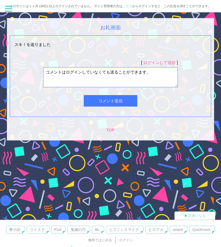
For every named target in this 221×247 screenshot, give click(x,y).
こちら (127, 6)
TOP (110, 130)
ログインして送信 (159, 62)
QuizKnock (201, 229)
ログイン (126, 240)
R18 (57, 229)
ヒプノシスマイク (124, 229)
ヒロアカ (155, 229)
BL (97, 229)
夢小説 (14, 229)
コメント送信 (110, 101)
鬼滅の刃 (78, 229)
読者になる (194, 216)
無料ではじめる (100, 240)
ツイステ (37, 229)
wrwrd (178, 229)
